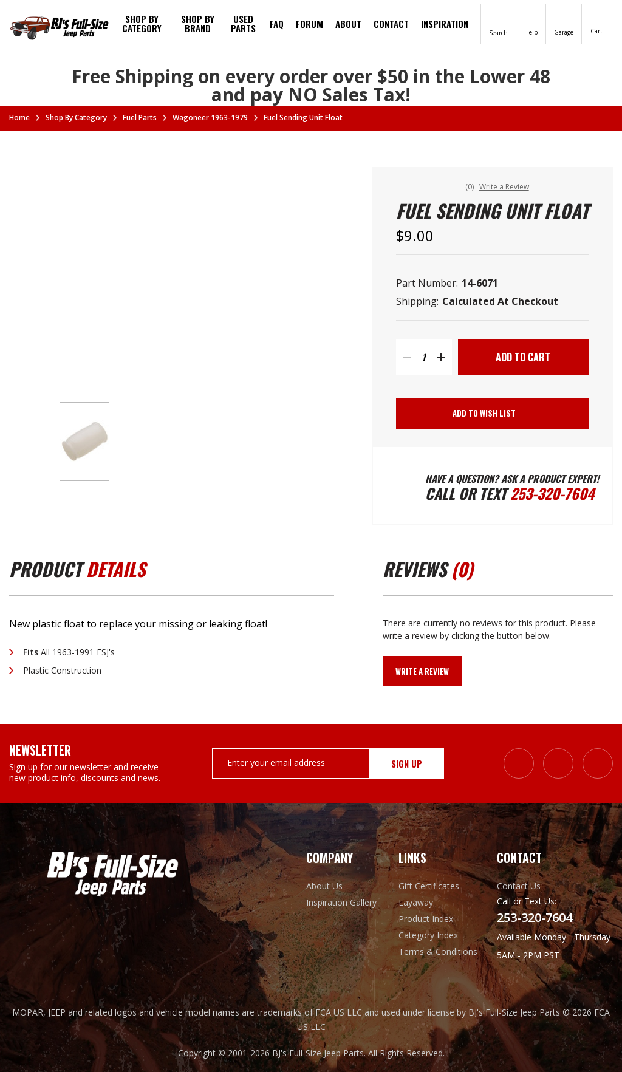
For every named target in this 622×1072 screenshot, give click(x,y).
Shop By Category (142, 23)
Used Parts (243, 23)
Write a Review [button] (504, 186)
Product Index (425, 918)
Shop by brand (197, 23)
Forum (309, 23)
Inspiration (444, 23)
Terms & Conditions (437, 951)
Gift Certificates (428, 886)
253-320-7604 (552, 493)
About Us (324, 886)
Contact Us (519, 886)
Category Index (428, 935)
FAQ (277, 23)
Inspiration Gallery (341, 902)
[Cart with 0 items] (596, 23)
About (348, 23)
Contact (391, 23)
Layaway (415, 902)
